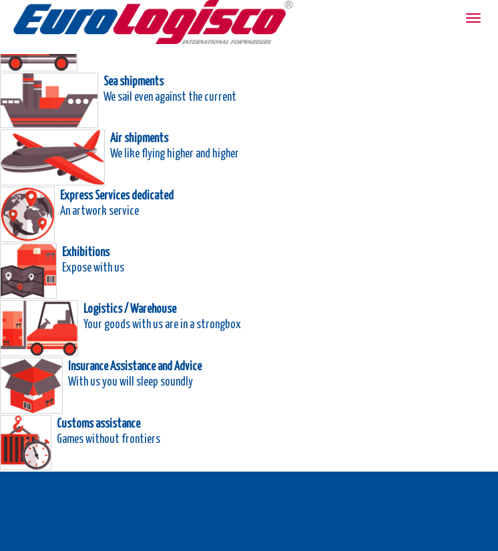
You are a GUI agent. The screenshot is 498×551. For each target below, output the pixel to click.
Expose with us (93, 266)
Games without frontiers (108, 438)
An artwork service (99, 209)
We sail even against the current (169, 95)
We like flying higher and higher (174, 152)
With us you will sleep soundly (130, 380)
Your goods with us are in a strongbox (162, 323)
